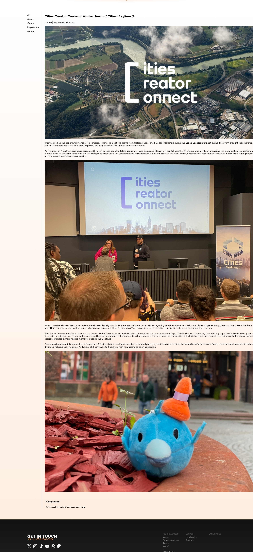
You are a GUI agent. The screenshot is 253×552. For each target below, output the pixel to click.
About (166, 546)
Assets (166, 537)
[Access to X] (29, 547)
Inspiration (33, 27)
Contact (190, 540)
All (28, 15)
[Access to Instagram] (35, 547)
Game (30, 23)
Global (30, 31)
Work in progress (171, 540)
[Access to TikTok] (41, 547)
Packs (166, 543)
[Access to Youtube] (47, 547)
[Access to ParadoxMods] (53, 547)
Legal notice (191, 537)
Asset (30, 19)
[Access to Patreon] (59, 547)
